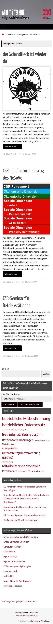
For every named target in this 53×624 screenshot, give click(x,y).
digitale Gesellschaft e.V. (15, 561)
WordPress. (45, 621)
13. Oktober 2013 (28, 154)
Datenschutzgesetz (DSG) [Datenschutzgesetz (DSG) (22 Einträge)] (42, 440)
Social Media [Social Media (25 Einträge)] (22, 471)
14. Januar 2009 (31, 356)
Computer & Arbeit (12, 546)
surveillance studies (13, 585)
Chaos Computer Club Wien (16, 541)
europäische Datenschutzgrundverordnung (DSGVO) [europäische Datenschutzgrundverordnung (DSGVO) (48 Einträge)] (21, 452)
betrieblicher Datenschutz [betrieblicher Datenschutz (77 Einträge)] (23, 424)
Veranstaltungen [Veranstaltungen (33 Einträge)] (36, 471)
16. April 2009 (31, 282)
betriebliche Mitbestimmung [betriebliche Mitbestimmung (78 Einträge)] (26, 418)
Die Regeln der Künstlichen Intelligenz (21, 520)
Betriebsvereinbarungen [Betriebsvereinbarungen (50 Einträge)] (17, 440)
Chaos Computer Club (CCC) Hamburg (21, 537)
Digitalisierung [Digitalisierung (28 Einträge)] (8, 444)
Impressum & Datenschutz (26, 615)
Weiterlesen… (13, 146)
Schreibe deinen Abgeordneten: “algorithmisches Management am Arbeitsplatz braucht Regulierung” (26, 498)
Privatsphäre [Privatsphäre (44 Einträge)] (9, 471)
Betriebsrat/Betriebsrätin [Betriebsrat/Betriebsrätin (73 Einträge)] (22, 434)
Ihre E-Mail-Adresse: (10, 394)
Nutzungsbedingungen (12, 601)
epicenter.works (11, 571)
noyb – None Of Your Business (17, 581)
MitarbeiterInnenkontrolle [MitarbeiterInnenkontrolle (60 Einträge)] (21, 466)
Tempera (34, 621)
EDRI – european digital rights (17, 566)
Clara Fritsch (11, 154)
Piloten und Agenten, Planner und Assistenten (25, 515)
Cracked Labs (10, 551)
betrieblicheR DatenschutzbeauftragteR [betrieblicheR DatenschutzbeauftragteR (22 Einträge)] (14, 430)
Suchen (5, 368)
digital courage (10, 556)
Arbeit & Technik (13, 282)
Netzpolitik (9, 576)
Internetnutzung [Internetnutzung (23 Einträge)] (7, 462)
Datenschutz (30, 601)
